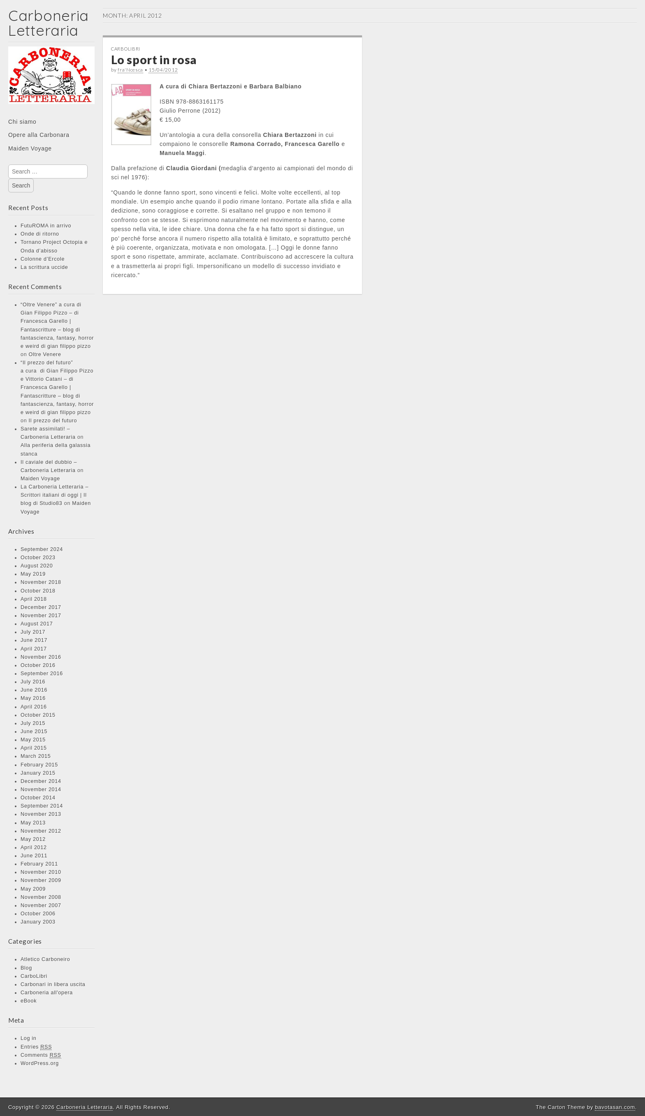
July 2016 (33, 682)
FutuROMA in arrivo (46, 226)
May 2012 (33, 839)
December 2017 (41, 607)
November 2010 (41, 872)
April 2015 (34, 748)
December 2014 (41, 781)
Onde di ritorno (40, 234)
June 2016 (34, 690)
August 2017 (37, 624)
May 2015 (33, 740)
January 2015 (38, 773)
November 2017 (41, 615)
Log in (29, 1038)
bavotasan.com (615, 1107)
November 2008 (41, 897)
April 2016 (34, 707)
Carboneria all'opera (47, 993)
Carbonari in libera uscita (53, 984)
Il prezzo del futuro (53, 421)
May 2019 (33, 574)
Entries (36, 1047)
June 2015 (34, 731)
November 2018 (41, 582)
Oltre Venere (45, 354)
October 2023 (38, 557)
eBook (29, 1001)
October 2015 (38, 715)
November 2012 (41, 831)
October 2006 (38, 914)
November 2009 (41, 880)
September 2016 (42, 673)
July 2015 (33, 723)
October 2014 (38, 798)
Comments (41, 1055)
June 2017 (34, 640)
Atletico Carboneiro (45, 959)
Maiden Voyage (30, 148)
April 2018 (34, 599)
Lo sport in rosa (154, 60)
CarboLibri (34, 976)
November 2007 (41, 905)
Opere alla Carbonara (39, 135)
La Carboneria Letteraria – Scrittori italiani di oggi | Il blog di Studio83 (54, 495)
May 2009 (33, 889)
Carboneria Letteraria (48, 22)
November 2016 (41, 657)
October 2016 (38, 665)
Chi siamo (22, 121)
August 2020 (37, 566)
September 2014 (42, 806)
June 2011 (34, 856)
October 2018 (38, 591)
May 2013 (33, 823)
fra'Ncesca (130, 70)
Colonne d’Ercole (43, 259)
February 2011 (39, 864)
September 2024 (42, 549)
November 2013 (41, 814)
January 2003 (38, 922)
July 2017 (33, 632)
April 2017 (34, 649)
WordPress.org (40, 1063)
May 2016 (33, 698)
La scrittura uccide (44, 267)
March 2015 (36, 756)
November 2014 (41, 789)
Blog (26, 968)
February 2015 (39, 765)
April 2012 (34, 847)
